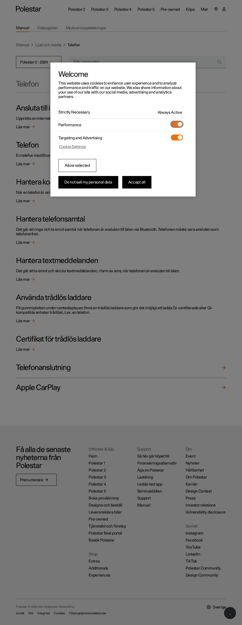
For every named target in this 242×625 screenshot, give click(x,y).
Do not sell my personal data (88, 182)
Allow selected (77, 166)
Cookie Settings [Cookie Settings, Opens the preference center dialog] (72, 147)
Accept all (136, 182)
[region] (123, 129)
